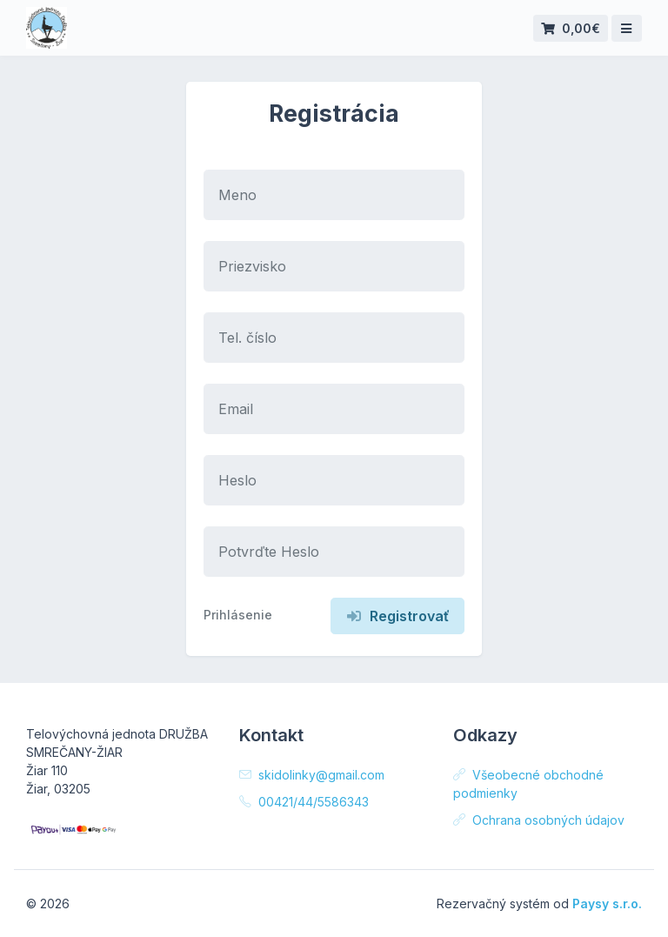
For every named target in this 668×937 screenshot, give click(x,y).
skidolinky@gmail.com (311, 774)
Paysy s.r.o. (607, 903)
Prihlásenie (238, 614)
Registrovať (397, 616)
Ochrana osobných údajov (539, 820)
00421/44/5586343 (304, 801)
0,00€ (570, 28)
